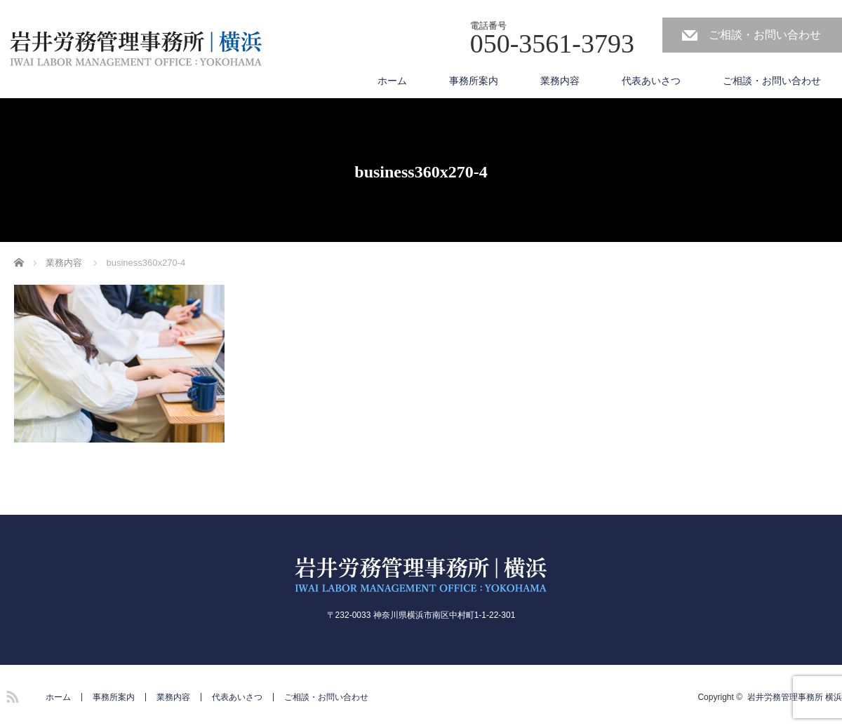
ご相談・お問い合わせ (765, 35)
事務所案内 (473, 80)
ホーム (392, 80)
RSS (10, 694)
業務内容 (560, 80)
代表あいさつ (651, 80)
